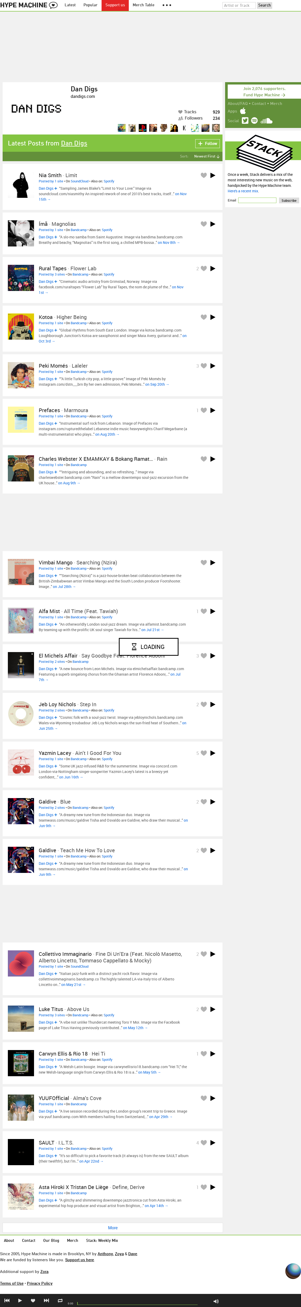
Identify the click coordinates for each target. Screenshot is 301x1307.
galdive (47, 801)
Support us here (79, 1259)
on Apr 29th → (161, 1116)
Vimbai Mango (56, 562)
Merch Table (143, 5)
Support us (115, 5)
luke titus (51, 1009)
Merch (276, 104)
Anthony (105, 1253)
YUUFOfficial (54, 1098)
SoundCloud (79, 181)
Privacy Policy (40, 1283)
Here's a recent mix (243, 190)
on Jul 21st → (152, 629)
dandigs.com (83, 96)
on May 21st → (73, 984)
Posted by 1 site (51, 181)
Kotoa (46, 317)
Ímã (43, 223)
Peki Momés (53, 365)
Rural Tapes (52, 268)
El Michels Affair (58, 655)
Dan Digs (84, 89)
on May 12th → (135, 1027)
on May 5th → (149, 1072)
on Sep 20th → (157, 384)
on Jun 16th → (71, 777)
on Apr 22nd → (91, 1161)
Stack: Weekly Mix (102, 1241)
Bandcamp (79, 229)
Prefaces (49, 410)
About (9, 1241)
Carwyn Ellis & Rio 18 (63, 1053)
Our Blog (51, 1241)
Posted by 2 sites (52, 661)
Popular (90, 5)
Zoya (119, 1253)
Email (232, 200)
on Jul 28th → (64, 586)
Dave (132, 1253)
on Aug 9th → (69, 482)
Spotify (109, 181)
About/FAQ (238, 104)
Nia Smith (50, 175)
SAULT (46, 1142)
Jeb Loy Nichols (57, 704)
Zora (44, 1271)
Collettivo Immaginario (65, 953)
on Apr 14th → (156, 1205)
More (113, 1228)
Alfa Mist (49, 611)
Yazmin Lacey (55, 752)
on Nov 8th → (169, 242)
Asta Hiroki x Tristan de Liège (73, 1187)
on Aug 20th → (107, 434)
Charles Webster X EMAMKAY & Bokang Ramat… (96, 458)
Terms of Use (12, 1283)
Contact (259, 104)
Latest (70, 5)
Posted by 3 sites (52, 274)
